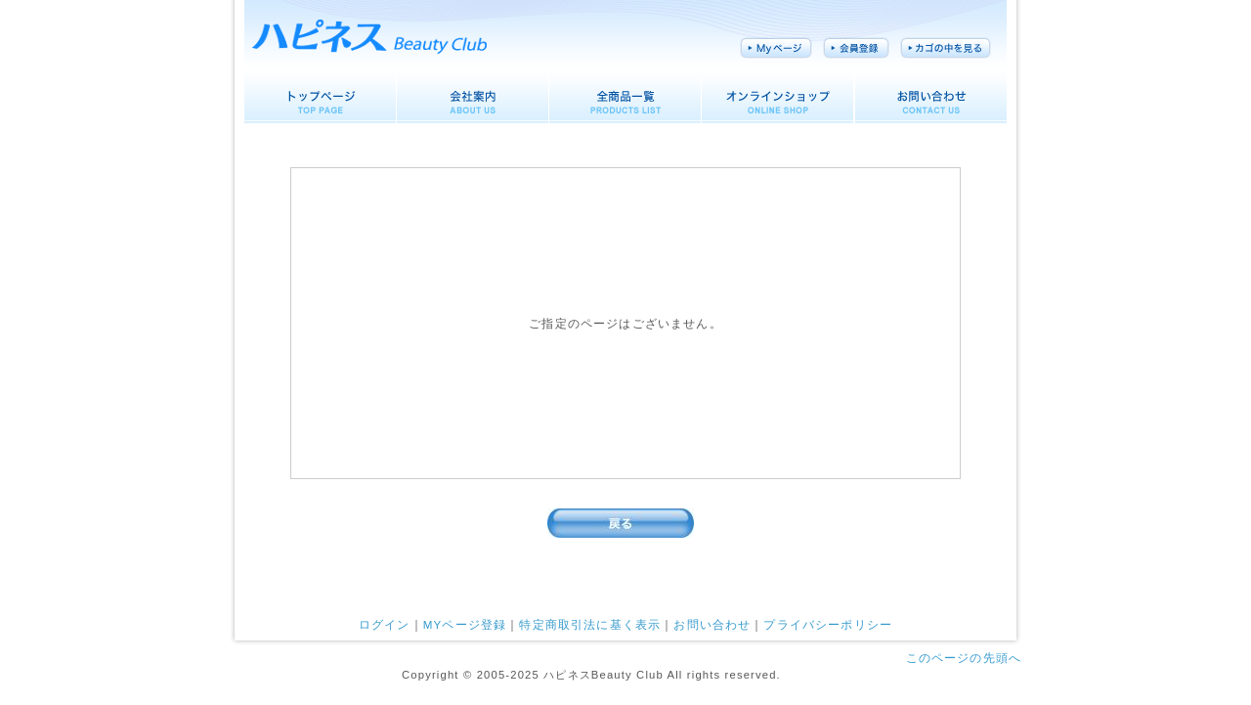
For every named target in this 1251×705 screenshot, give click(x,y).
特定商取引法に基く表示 (590, 624)
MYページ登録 (465, 624)
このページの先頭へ (963, 657)
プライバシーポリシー (827, 624)
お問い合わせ (712, 624)
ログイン (384, 624)
